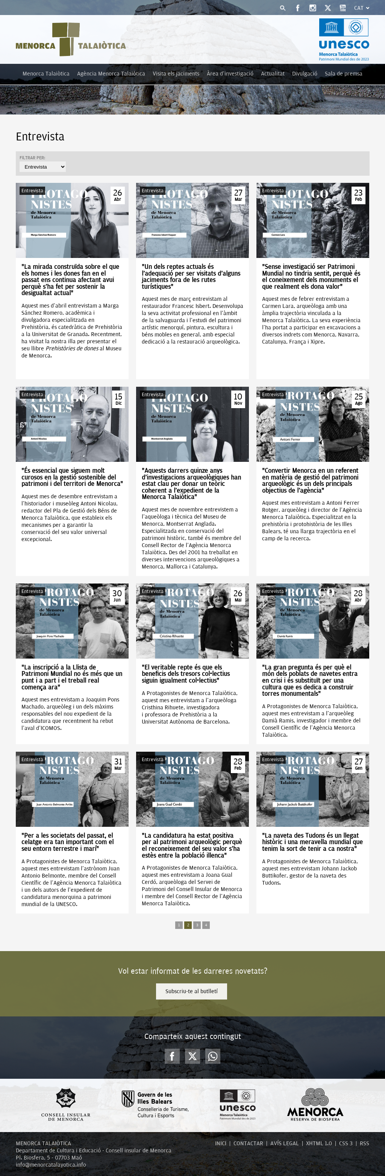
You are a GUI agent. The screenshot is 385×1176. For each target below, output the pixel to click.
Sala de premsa (343, 74)
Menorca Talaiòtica (46, 74)
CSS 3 (346, 1143)
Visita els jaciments (176, 74)
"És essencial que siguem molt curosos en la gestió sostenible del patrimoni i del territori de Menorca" (72, 477)
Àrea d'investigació (230, 74)
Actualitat (273, 74)
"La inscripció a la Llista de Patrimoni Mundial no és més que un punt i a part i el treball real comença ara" (71, 677)
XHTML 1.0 (319, 1143)
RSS (364, 1143)
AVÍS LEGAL (284, 1143)
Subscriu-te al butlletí (191, 991)
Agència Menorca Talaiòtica (111, 74)
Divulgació (304, 74)
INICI (220, 1143)
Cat (359, 8)
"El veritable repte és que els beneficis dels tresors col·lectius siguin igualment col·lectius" (186, 674)
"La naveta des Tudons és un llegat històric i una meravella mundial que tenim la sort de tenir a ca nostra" (312, 842)
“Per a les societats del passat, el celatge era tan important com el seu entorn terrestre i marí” (67, 842)
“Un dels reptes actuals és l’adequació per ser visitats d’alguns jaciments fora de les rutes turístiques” (191, 277)
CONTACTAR (248, 1143)
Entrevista (32, 190)
